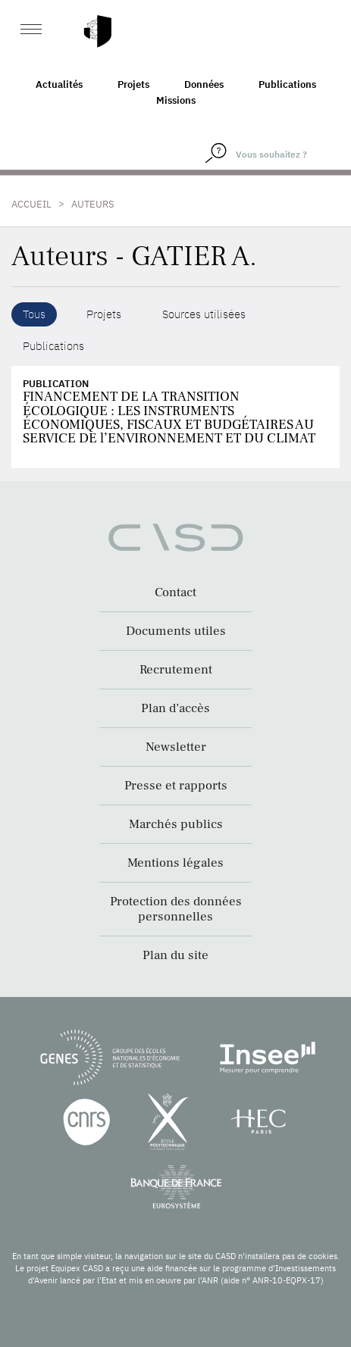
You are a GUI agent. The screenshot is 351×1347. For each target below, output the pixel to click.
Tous (34, 314)
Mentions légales (175, 863)
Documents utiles (176, 631)
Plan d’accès (175, 708)
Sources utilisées (204, 314)
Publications (287, 84)
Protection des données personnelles (176, 909)
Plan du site (175, 955)
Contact (175, 592)
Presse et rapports (175, 785)
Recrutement (175, 669)
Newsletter (176, 747)
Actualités (59, 84)
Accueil (31, 204)
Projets (133, 84)
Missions (176, 100)
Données (204, 84)
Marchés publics (176, 824)
